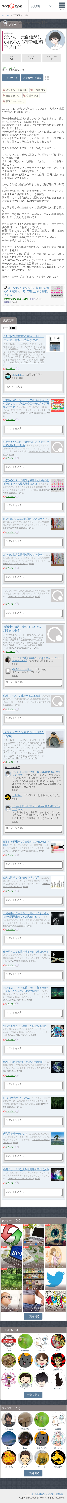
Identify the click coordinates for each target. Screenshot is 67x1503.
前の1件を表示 (12, 767)
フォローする (11, 77)
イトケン (9, 1369)
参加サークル (52, 58)
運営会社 (60, 1494)
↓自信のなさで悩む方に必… (24, 362)
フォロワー (31, 58)
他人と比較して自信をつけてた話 (21, 877)
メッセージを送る (32, 77)
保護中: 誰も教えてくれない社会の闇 (23, 1062)
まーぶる (58, 1448)
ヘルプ (49, 1494)
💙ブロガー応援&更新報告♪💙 (33, 1243)
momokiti (58, 1389)
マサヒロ (42, 1467)
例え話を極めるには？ (15, 1133)
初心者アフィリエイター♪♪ (12, 1309)
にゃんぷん (25, 1369)
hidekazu (9, 1429)
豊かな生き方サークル (12, 1289)
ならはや (17, 795)
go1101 (41, 1350)
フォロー (11, 58)
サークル (29, 1494)
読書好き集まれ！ (33, 1289)
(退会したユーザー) (22, 669)
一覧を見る (33, 1316)
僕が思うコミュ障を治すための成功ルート (26, 951)
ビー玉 (42, 1369)
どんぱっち (18, 374)
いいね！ (10, 368)
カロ (9, 1350)
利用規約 (40, 1494)
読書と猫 (25, 1429)
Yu (9, 1389)
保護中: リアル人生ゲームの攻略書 (22, 695)
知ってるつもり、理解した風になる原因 (25, 1026)
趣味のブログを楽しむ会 (33, 1265)
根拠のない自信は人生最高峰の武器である (26, 1169)
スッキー (25, 1467)
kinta (25, 1448)
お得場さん (58, 1369)
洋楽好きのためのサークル (55, 1309)
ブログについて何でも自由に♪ (12, 1265)
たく (42, 1389)
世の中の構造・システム (16, 1097)
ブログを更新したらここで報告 (12, 1243)
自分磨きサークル (55, 1266)
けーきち (9, 1467)
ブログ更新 (55, 1244)
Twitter (55, 1289)
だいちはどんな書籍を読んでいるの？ (23, 518)
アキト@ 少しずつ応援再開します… (25, 1386)
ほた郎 (58, 1350)
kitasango (25, 1350)
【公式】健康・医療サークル (33, 1309)
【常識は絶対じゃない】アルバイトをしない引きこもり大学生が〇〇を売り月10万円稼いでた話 (26, 403)
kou (8, 1448)
